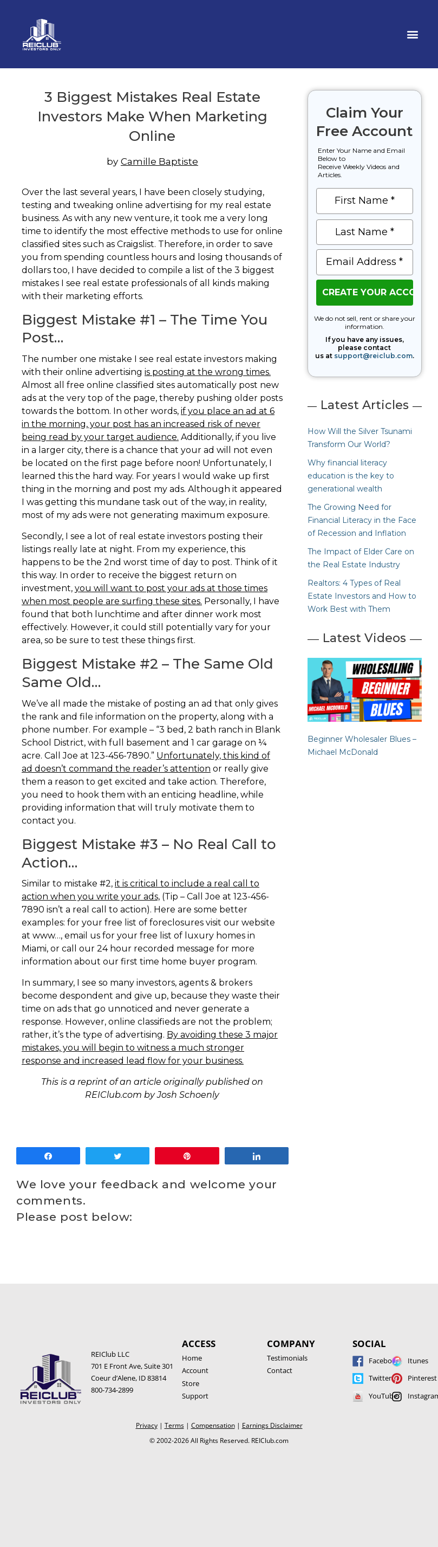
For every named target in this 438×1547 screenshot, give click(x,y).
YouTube (383, 1396)
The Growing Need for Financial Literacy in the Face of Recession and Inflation (362, 520)
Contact (279, 1370)
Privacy (147, 1425)
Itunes (418, 1360)
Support (195, 1396)
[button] (413, 34)
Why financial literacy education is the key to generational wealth (351, 476)
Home (192, 1358)
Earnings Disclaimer (272, 1425)
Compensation (213, 1425)
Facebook (384, 1360)
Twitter (380, 1378)
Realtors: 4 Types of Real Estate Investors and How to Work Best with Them (362, 596)
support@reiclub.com (373, 356)
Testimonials (287, 1358)
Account (195, 1370)
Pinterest (422, 1378)
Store (190, 1383)
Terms (174, 1425)
